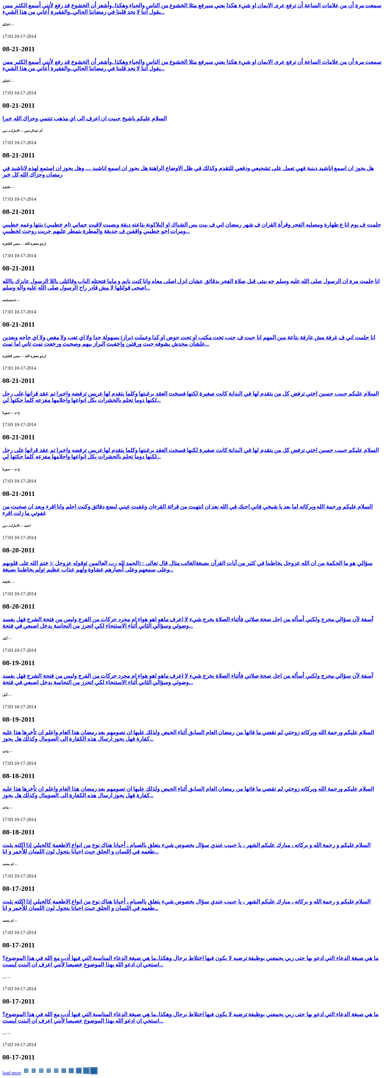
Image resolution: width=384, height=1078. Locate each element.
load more (11, 1072)
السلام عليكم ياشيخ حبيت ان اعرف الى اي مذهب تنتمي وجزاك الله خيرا (84, 118)
